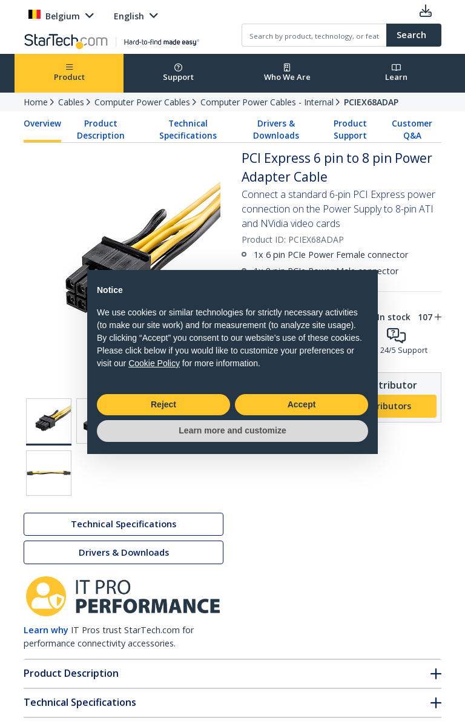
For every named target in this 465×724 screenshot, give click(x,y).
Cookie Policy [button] (154, 363)
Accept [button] (302, 404)
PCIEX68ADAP (371, 102)
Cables (71, 102)
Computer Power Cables (142, 102)
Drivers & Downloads (276, 129)
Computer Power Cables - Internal (267, 102)
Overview (42, 123)
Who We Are (287, 73)
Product (69, 73)
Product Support (350, 129)
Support (178, 73)
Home (36, 102)
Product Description (101, 129)
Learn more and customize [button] (232, 430)
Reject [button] (163, 404)
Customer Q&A (412, 129)
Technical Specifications (188, 129)
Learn (396, 73)
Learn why (46, 630)
